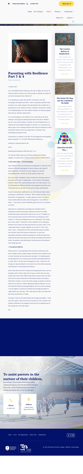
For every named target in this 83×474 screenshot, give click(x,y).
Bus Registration (23, 453)
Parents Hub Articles (22, 36)
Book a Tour (66, 4)
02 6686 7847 (11, 426)
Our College (38, 12)
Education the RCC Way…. (64, 167)
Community (68, 12)
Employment (42, 453)
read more (64, 92)
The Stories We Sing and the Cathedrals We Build (65, 118)
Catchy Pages (75, 465)
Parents (57, 12)
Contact (69, 18)
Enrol (48, 12)
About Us (59, 18)
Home (30, 12)
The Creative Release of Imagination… (65, 69)
